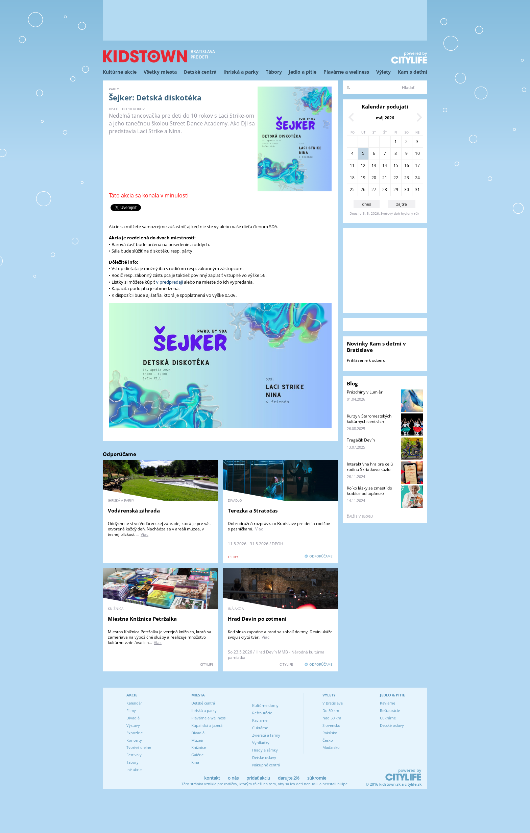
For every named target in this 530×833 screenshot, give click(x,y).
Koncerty (134, 740)
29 (395, 189)
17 (417, 165)
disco (114, 108)
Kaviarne (259, 720)
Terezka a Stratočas (253, 510)
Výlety (383, 72)
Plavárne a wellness (346, 72)
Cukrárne (260, 727)
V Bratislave (332, 703)
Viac (144, 534)
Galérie (197, 754)
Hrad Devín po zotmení (257, 618)
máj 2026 (385, 118)
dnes (366, 204)
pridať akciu (258, 778)
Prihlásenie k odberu (366, 360)
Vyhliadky (260, 742)
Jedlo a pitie (302, 72)
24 (417, 178)
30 (406, 189)
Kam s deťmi (412, 72)
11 (352, 165)
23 (406, 178)
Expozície (134, 732)
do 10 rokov (133, 108)
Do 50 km (330, 710)
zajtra (401, 204)
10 (417, 153)
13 (373, 165)
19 (363, 178)
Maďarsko (331, 747)
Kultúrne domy (265, 705)
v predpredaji (169, 282)
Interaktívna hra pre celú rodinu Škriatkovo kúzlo (370, 466)
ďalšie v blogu (360, 516)
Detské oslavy (264, 757)
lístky (233, 556)
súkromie (316, 778)
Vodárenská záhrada (134, 510)
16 (406, 165)
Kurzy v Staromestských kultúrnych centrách (369, 418)
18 (352, 178)
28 (384, 189)
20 (373, 178)
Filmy (131, 710)
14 (384, 165)
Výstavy (133, 725)
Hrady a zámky (265, 750)
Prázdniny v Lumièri (365, 392)
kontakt (212, 778)
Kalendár (134, 703)
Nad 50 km (331, 717)
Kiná (195, 762)
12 (363, 165)
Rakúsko (329, 732)
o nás (233, 778)
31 (417, 189)
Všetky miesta (160, 72)
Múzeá (197, 740)
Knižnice (198, 747)
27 (373, 189)
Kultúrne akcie (120, 72)
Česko (327, 740)
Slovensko (331, 725)
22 (395, 178)
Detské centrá (200, 72)
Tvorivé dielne (138, 747)
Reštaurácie (262, 712)
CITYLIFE (207, 664)
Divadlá (133, 717)
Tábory (274, 72)
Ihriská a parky (241, 72)
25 (352, 189)
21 (384, 178)
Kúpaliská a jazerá (206, 725)
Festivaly (134, 754)
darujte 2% (288, 778)
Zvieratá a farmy (266, 735)
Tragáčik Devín (361, 440)
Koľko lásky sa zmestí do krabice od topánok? (369, 490)
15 (395, 165)
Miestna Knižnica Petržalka (142, 618)
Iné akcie (134, 769)
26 (363, 189)
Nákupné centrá (266, 764)
